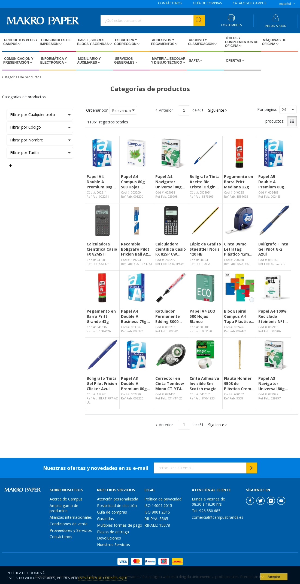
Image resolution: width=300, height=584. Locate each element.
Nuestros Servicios (113, 544)
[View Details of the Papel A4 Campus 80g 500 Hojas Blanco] (136, 153)
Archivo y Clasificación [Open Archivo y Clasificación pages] (201, 42)
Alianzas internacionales (71, 517)
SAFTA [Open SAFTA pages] (194, 61)
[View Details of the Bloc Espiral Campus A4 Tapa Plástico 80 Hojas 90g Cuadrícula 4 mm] (239, 287)
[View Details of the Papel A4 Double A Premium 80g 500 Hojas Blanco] (102, 153)
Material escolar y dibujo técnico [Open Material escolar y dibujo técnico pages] (168, 60)
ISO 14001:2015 (158, 505)
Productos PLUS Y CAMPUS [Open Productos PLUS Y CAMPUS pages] (20, 42)
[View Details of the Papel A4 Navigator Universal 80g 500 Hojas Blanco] (171, 153)
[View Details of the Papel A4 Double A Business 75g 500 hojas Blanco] (136, 287)
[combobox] (153, 20)
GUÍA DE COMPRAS (207, 3)
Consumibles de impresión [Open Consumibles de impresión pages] (55, 42)
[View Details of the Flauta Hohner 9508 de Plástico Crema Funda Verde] (239, 354)
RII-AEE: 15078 (157, 525)
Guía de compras (112, 512)
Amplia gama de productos (64, 508)
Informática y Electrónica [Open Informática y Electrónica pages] (53, 60)
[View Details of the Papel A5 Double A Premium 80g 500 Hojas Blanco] (274, 153)
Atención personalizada (117, 499)
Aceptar (274, 577)
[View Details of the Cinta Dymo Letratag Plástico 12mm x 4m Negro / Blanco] (239, 220)
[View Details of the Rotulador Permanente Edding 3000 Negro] (171, 287)
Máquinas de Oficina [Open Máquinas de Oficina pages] (274, 42)
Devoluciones (109, 538)
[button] (217, 110)
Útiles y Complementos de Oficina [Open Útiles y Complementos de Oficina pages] (241, 42)
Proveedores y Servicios (71, 530)
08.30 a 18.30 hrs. (207, 504)
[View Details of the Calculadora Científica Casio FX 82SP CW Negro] (171, 220)
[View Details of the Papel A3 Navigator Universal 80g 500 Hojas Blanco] (274, 354)
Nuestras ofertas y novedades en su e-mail (95, 468)
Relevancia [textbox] (121, 110)
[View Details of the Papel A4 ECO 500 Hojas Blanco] (205, 287)
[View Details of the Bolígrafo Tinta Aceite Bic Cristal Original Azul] (205, 153)
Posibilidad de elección (117, 505)
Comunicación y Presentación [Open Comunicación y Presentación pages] (18, 60)
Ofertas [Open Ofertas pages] (233, 61)
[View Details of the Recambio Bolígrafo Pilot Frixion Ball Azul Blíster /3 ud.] (136, 220)
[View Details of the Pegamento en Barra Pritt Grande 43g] (102, 287)
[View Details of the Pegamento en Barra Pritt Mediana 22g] (239, 153)
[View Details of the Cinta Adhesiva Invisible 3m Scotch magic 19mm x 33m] (205, 354)
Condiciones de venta (68, 523)
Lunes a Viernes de (208, 499)
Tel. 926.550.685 (206, 510)
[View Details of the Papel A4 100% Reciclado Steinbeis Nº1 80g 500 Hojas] (274, 287)
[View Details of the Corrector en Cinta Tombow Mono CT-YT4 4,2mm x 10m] (171, 354)
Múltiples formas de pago (119, 525)
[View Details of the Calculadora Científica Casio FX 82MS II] (102, 220)
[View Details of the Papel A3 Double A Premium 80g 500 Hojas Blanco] (136, 354)
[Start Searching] (199, 20)
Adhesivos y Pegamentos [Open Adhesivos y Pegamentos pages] (163, 42)
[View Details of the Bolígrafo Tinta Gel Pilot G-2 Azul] (274, 220)
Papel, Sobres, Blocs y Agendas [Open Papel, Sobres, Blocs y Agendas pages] (93, 42)
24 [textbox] (284, 109)
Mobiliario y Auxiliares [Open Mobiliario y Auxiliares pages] (89, 60)
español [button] (287, 4)
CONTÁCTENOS (170, 3)
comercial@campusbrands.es (217, 517)
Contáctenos (61, 536)
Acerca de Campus (66, 499)
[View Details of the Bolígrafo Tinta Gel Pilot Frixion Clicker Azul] (102, 354)
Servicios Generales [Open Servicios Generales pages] (124, 60)
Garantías (105, 518)
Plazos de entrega (113, 531)
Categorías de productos (21, 77)
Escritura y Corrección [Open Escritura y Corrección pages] (125, 42)
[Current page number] (184, 110)
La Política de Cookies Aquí (102, 577)
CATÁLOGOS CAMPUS (249, 3)
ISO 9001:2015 (157, 512)
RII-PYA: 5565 (156, 518)
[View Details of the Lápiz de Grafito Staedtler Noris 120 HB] (205, 220)
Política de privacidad (162, 499)
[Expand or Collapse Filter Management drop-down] (11, 166)
